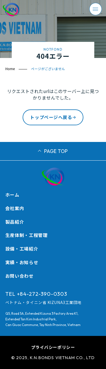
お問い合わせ (19, 276)
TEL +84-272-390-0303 (36, 293)
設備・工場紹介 (21, 248)
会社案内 (14, 208)
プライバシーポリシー (53, 347)
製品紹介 (14, 222)
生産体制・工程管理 (26, 235)
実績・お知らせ (21, 262)
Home (10, 68)
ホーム (12, 194)
